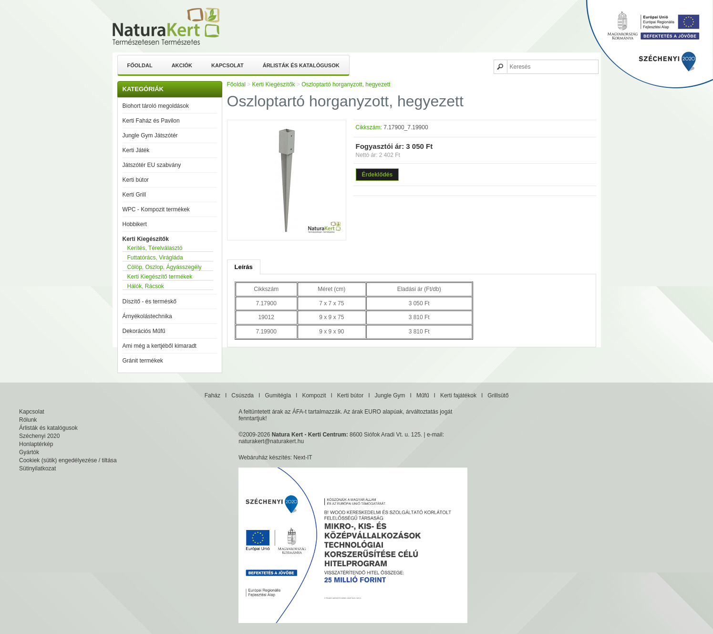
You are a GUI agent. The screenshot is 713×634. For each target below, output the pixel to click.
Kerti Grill (134, 194)
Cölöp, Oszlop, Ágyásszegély (164, 267)
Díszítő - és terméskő (149, 301)
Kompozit (314, 395)
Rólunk (28, 419)
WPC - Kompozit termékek (156, 209)
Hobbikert (135, 224)
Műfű (422, 395)
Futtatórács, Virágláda (155, 257)
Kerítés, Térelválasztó (155, 248)
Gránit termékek (143, 360)
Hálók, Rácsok (145, 286)
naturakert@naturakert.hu (271, 441)
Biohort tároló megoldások (156, 106)
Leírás (244, 266)
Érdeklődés (377, 174)
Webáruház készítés (264, 457)
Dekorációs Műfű (144, 331)
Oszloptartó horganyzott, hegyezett (345, 84)
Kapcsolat (227, 65)
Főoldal (140, 65)
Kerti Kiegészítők (146, 239)
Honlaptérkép (36, 444)
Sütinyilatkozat (37, 468)
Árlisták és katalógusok (301, 65)
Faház (212, 395)
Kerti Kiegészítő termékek (160, 276)
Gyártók (29, 452)
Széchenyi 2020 (39, 436)
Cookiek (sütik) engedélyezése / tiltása (68, 460)
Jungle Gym (390, 395)
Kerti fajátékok (458, 395)
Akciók (182, 65)
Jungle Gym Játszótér (150, 135)
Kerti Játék (136, 150)
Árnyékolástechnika (147, 316)
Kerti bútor (136, 180)
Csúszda (242, 395)
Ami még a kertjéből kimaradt (159, 346)
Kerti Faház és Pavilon (151, 120)
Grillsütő (497, 395)
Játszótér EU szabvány (152, 165)
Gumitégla (278, 395)
